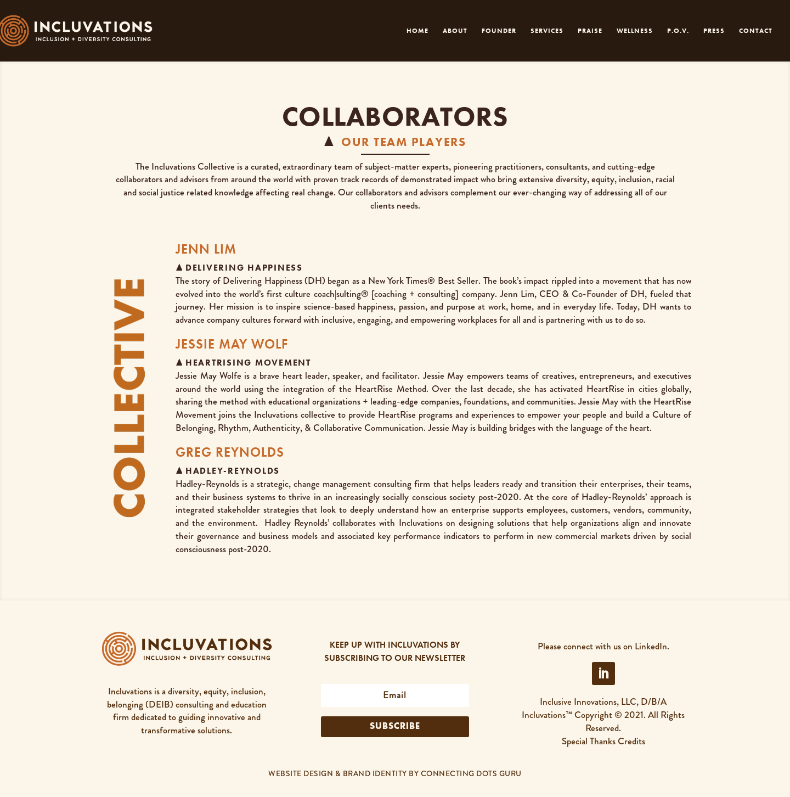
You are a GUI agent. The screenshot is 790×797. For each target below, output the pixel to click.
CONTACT (755, 31)
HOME (417, 31)
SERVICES (547, 31)
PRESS (714, 31)
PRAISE (590, 31)
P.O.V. (678, 31)
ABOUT (455, 31)
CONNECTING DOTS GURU (471, 773)
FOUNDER (499, 31)
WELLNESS (635, 31)
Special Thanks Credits (603, 741)
